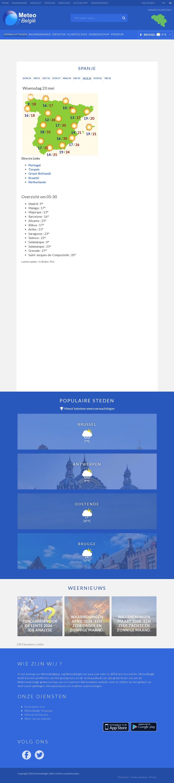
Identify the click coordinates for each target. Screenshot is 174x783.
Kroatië (33, 178)
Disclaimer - (124, 777)
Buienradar (19, 2)
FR (163, 2)
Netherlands (37, 182)
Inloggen (148, 2)
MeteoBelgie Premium (38, 710)
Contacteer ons (34, 706)
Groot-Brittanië (39, 173)
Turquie (34, 169)
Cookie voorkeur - (139, 777)
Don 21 (98, 78)
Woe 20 (87, 78)
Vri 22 (107, 78)
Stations (49, 2)
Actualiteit (80, 2)
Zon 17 (56, 78)
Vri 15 (36, 78)
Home (5, 2)
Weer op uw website (37, 718)
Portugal (34, 165)
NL (170, 2)
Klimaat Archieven (36, 714)
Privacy (153, 777)
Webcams (64, 2)
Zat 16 (46, 78)
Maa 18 (67, 78)
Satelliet (35, 2)
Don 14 (27, 78)
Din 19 (76, 78)
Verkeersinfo (99, 2)
